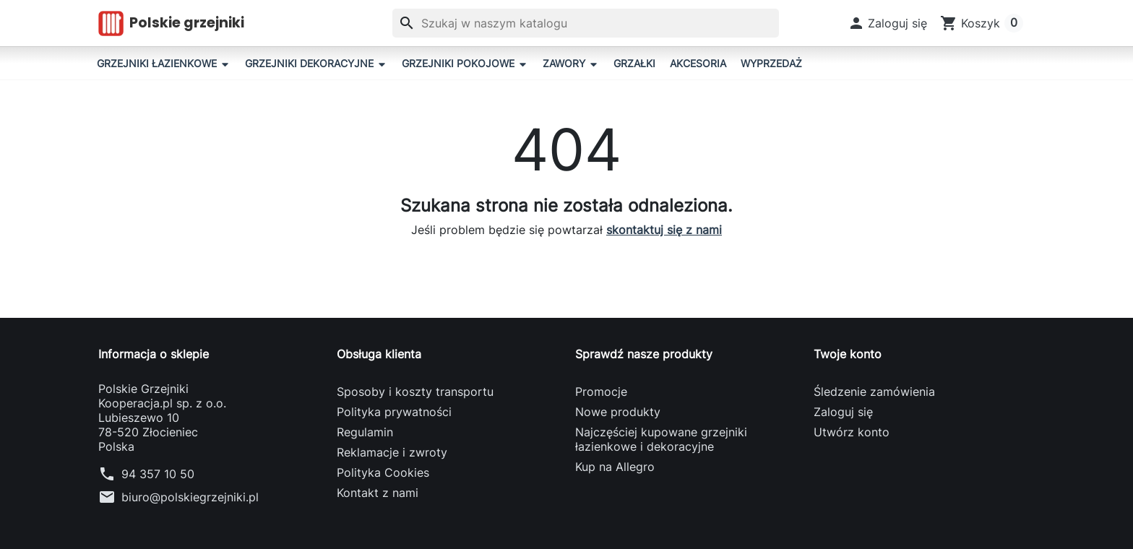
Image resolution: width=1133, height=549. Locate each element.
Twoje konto (848, 354)
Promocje (601, 391)
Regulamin (365, 432)
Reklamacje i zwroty (392, 452)
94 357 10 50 (157, 474)
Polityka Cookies (383, 472)
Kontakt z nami (377, 492)
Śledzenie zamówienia (874, 391)
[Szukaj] (585, 23)
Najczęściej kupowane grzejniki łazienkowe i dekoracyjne (661, 439)
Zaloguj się (843, 412)
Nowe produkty (617, 412)
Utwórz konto (851, 432)
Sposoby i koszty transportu (415, 391)
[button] (887, 23)
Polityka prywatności (394, 412)
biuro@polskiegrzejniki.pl (190, 497)
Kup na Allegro (615, 466)
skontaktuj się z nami (664, 229)
